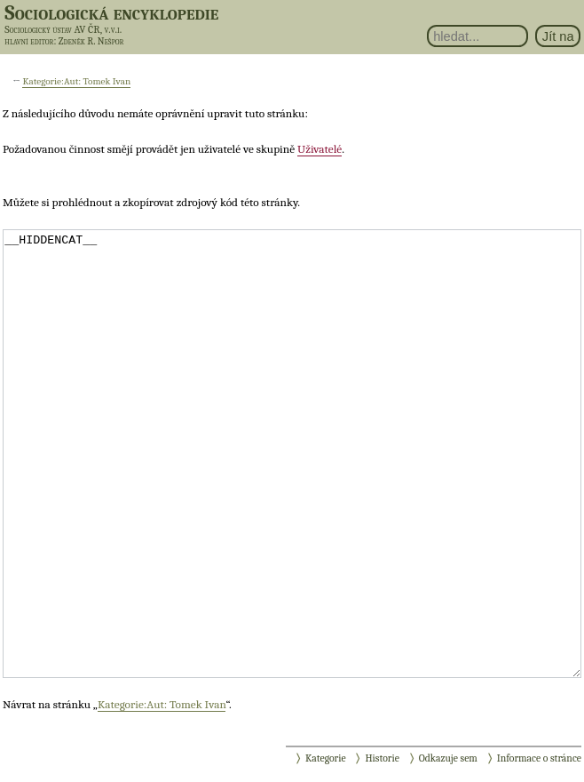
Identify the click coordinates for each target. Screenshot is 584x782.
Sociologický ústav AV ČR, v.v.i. (63, 29)
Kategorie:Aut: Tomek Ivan (76, 81)
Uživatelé (319, 149)
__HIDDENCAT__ (292, 453)
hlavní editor (28, 41)
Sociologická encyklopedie (111, 12)
